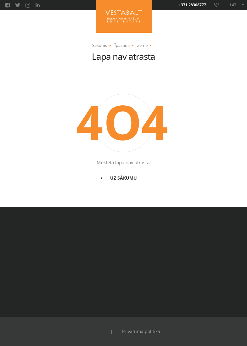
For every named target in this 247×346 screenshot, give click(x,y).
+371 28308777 (192, 5)
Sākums (99, 45)
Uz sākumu (123, 178)
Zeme (142, 45)
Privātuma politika (141, 331)
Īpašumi (122, 45)
